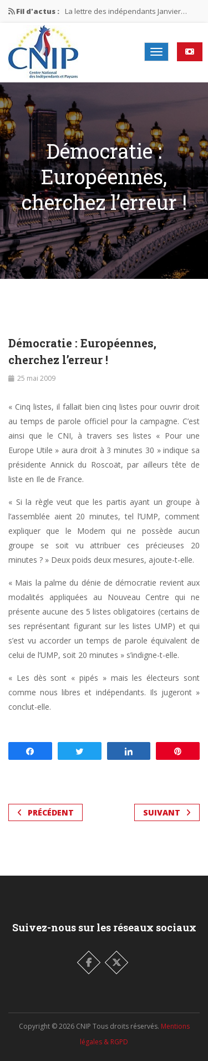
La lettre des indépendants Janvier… (126, 11)
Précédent (45, 812)
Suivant (167, 812)
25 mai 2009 (36, 378)
